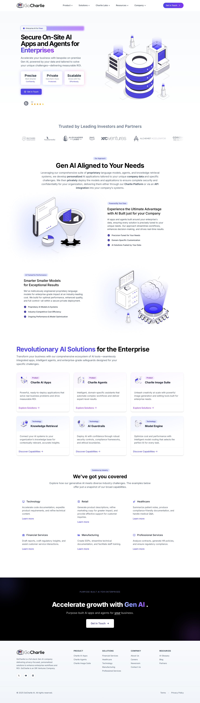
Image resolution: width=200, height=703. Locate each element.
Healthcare (107, 659)
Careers (134, 659)
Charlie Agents (80, 659)
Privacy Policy (177, 693)
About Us (135, 656)
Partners (163, 663)
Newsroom (135, 663)
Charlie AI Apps (80, 656)
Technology (107, 663)
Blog (161, 659)
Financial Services (110, 656)
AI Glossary (164, 656)
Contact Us (136, 667)
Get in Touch (31, 92)
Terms (163, 693)
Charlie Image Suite (82, 663)
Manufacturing (108, 667)
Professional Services (111, 671)
